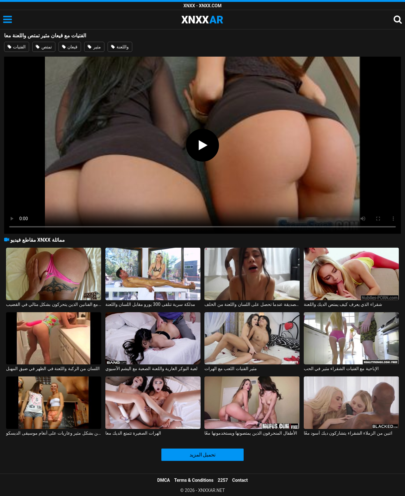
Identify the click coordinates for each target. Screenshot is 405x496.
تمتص (44, 46)
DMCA (163, 480)
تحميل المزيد (203, 455)
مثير (94, 46)
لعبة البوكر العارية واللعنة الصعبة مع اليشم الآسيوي (151, 368)
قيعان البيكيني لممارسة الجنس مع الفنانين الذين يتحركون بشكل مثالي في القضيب (53, 304)
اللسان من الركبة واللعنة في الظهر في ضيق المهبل (53, 368)
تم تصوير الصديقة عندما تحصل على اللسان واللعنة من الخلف (252, 304)
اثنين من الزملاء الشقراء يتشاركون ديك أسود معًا (348, 433)
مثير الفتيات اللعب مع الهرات (230, 368)
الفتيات (17, 46)
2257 (223, 480)
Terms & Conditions (194, 480)
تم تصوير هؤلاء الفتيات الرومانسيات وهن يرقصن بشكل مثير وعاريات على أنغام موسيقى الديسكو (53, 433)
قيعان (70, 46)
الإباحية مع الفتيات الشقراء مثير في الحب (341, 368)
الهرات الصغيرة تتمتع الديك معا (133, 433)
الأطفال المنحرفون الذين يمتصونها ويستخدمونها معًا (250, 433)
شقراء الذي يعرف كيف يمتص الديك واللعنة (343, 304)
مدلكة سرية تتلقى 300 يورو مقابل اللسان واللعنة (150, 304)
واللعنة (120, 46)
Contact (240, 480)
